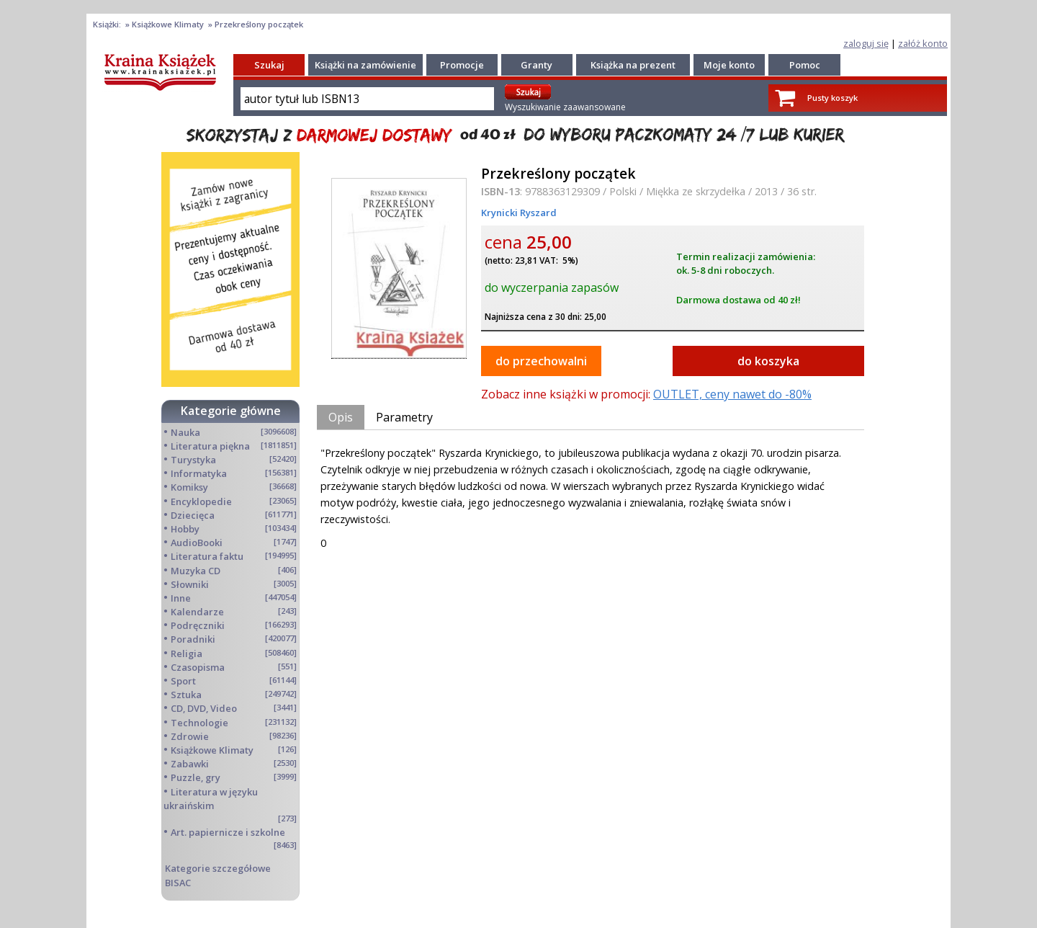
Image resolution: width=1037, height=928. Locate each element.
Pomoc (804, 64)
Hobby (185, 528)
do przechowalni (541, 361)
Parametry (404, 417)
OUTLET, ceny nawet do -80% (732, 394)
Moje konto (729, 64)
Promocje (462, 64)
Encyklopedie (201, 501)
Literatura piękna (210, 446)
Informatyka (199, 473)
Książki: (108, 24)
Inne (181, 598)
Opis (340, 417)
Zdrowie (190, 736)
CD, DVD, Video (204, 708)
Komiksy (189, 487)
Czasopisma (198, 667)
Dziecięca (193, 515)
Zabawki (190, 763)
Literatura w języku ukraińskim (210, 798)
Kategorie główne (231, 411)
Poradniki (193, 639)
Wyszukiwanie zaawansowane (565, 107)
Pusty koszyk (832, 97)
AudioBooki (197, 542)
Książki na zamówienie (365, 64)
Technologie (199, 722)
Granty (536, 64)
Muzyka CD (195, 570)
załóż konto (923, 43)
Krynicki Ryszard (519, 212)
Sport (183, 680)
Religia (186, 653)
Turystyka (193, 459)
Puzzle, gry (195, 777)
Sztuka (186, 694)
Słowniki (190, 584)
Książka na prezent (633, 64)
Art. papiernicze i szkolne (228, 832)
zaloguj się (866, 43)
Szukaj (269, 64)
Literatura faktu (207, 556)
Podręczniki (198, 625)
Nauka (185, 432)
